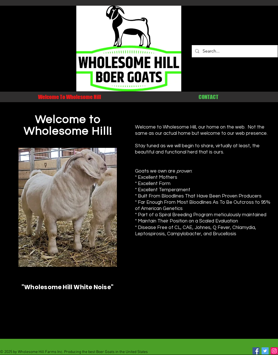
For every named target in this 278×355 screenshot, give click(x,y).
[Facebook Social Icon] (256, 350)
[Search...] (234, 51)
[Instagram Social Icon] (274, 350)
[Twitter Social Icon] (265, 350)
